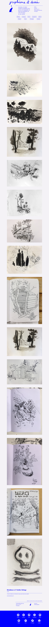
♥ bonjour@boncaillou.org (38, 10)
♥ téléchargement (36, 604)
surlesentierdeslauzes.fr (10, 595)
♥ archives (35, 603)
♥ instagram (36, 11)
